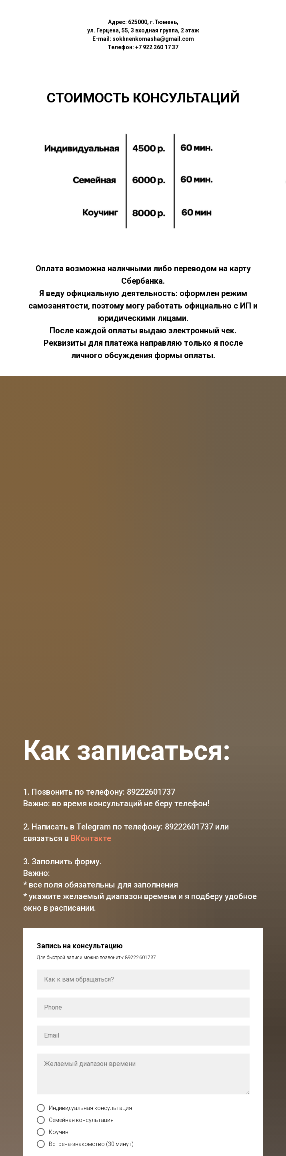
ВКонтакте (91, 838)
